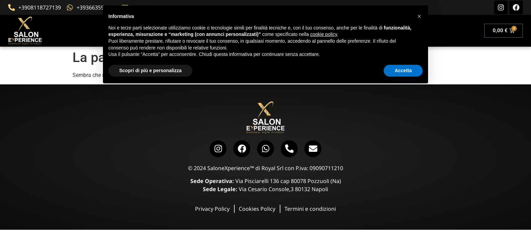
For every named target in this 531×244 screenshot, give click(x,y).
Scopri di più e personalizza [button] (150, 70)
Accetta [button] (403, 70)
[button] (419, 16)
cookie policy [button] (323, 34)
